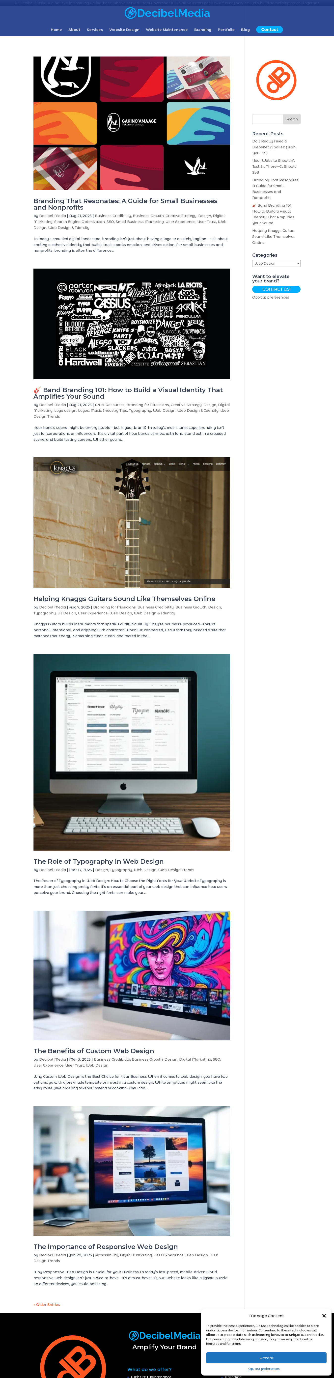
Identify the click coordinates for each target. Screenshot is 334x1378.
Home (56, 30)
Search (292, 119)
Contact (269, 29)
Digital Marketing (195, 1059)
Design (204, 215)
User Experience (180, 221)
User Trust (206, 221)
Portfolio (226, 30)
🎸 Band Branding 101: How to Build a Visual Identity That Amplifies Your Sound (128, 393)
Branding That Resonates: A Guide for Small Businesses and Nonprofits (125, 204)
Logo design (65, 410)
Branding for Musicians (147, 404)
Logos (83, 410)
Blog (245, 30)
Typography (140, 410)
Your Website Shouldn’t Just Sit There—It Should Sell (274, 166)
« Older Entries (46, 1304)
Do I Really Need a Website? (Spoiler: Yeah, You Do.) (274, 147)
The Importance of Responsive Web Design (105, 1246)
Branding (202, 30)
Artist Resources (110, 404)
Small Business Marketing (140, 221)
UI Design (66, 612)
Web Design (164, 410)
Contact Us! (276, 289)
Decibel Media (52, 215)
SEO (110, 221)
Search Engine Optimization (79, 221)
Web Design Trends (176, 869)
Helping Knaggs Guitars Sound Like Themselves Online (124, 598)
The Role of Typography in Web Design (98, 861)
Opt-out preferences (263, 1369)
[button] (324, 1315)
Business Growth (148, 215)
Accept (266, 1357)
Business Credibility (113, 215)
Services (95, 30)
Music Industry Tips (109, 410)
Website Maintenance (167, 30)
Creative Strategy (181, 215)
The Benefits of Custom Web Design (93, 1051)
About (74, 30)
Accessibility (106, 1254)
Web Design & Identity (68, 227)
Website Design (124, 30)
